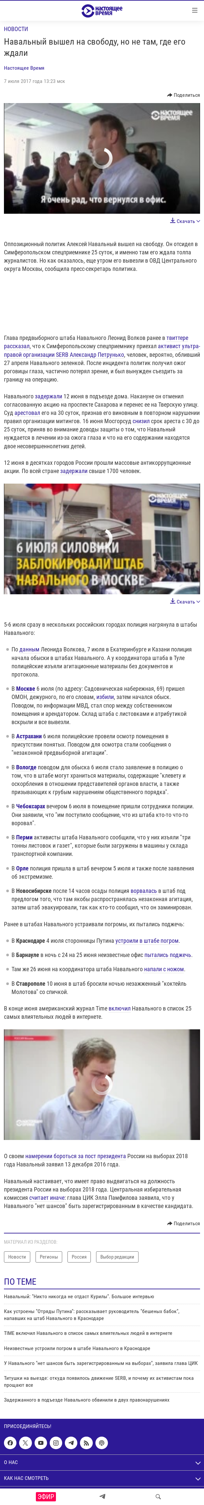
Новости (16, 28)
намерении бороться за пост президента (75, 1156)
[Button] (183, 95)
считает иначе (46, 1197)
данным (30, 649)
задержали (49, 396)
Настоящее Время (24, 68)
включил (120, 1008)
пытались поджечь (167, 954)
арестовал (27, 412)
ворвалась (144, 890)
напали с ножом (163, 969)
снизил (141, 421)
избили (105, 696)
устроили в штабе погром (147, 940)
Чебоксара (29, 806)
